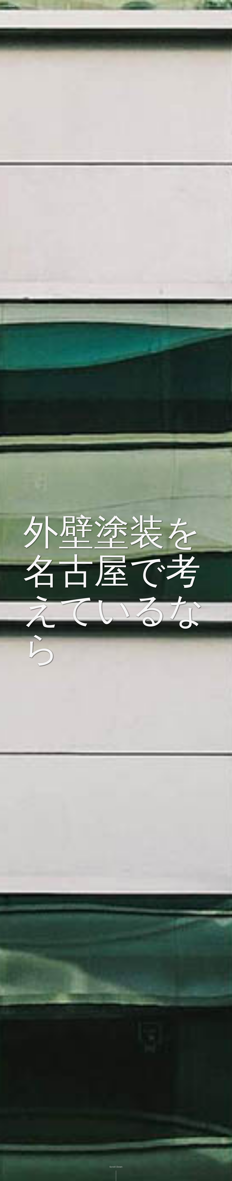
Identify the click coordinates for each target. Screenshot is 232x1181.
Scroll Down (115, 1167)
